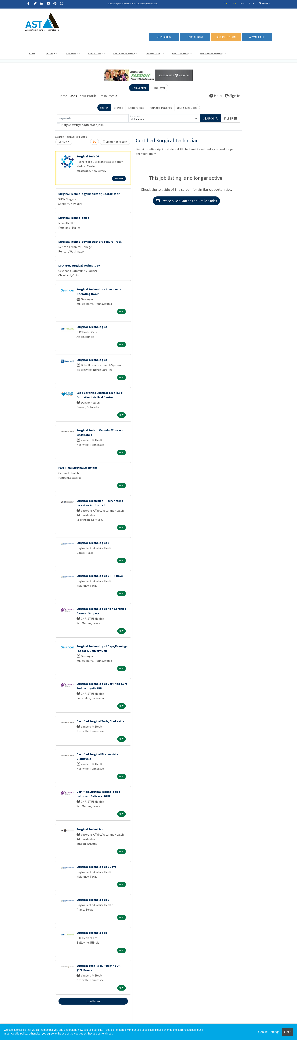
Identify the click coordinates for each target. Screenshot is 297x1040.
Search (264, 3)
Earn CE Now (195, 37)
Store (251, 3)
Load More (93, 1001)
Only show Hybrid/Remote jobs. (82, 125)
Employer (158, 88)
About (49, 53)
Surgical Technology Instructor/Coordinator (89, 194)
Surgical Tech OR (88, 156)
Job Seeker (139, 88)
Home (32, 53)
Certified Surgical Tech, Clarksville (100, 721)
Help (215, 95)
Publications (180, 53)
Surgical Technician (90, 829)
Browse (118, 107)
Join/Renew (164, 37)
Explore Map (136, 107)
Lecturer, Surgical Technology (79, 265)
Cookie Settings (268, 1032)
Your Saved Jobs (187, 107)
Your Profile (88, 96)
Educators (94, 53)
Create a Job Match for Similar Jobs (186, 200)
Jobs (241, 3)
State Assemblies (123, 53)
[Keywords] (92, 118)
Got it (287, 1032)
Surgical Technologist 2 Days (96, 867)
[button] (230, 118)
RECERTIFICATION (226, 37)
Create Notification (115, 141)
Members (71, 53)
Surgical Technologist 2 (93, 900)
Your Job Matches (160, 107)
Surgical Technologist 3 (93, 543)
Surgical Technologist (73, 218)
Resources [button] (107, 96)
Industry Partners (211, 53)
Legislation (153, 53)
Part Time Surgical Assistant (77, 468)
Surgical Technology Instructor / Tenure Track (90, 241)
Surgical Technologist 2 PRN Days (100, 576)
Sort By (63, 141)
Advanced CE (256, 37)
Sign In (232, 95)
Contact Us (229, 3)
